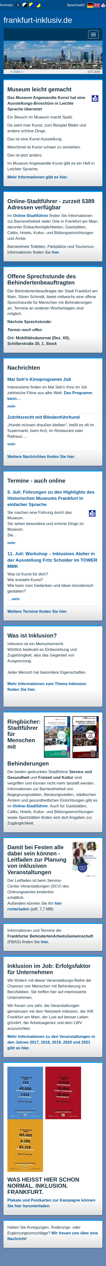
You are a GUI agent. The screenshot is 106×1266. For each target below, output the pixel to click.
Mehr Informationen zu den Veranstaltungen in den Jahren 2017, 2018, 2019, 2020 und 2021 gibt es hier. (51, 1042)
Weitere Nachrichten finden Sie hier (40, 456)
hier (55, 252)
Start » (18, 72)
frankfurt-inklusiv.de (38, 20)
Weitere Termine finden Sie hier (37, 611)
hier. (45, 942)
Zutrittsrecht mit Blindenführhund (43, 417)
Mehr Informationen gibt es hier (37, 177)
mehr (11, 406)
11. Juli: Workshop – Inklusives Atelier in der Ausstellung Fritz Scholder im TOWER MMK (52, 560)
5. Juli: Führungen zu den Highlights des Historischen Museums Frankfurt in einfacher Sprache (51, 498)
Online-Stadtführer (30, 215)
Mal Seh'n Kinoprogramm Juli (39, 379)
